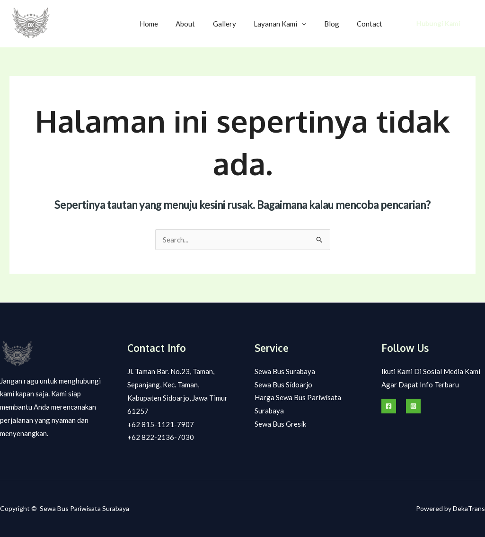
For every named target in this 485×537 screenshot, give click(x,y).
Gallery (236, 23)
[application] (310, 23)
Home (168, 23)
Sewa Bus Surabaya (285, 371)
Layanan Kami (289, 23)
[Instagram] (413, 406)
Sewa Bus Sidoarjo (283, 384)
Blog (336, 23)
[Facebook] (388, 406)
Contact (371, 23)
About (201, 23)
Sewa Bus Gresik (280, 424)
